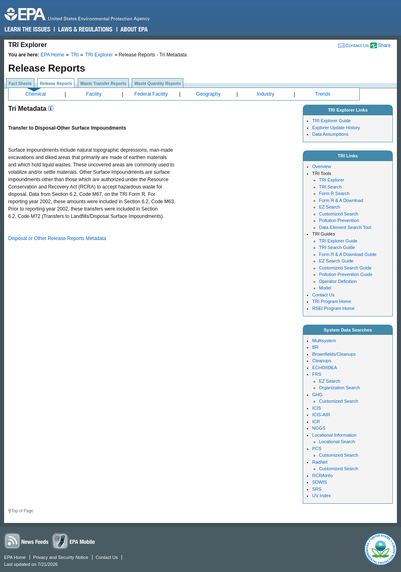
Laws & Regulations (84, 29)
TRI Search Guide (337, 247)
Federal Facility (150, 94)
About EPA (133, 29)
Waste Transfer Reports (103, 83)
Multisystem (324, 340)
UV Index (321, 495)
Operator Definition (338, 281)
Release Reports (56, 83)
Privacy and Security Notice (60, 557)
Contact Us (357, 45)
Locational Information (334, 435)
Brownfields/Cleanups (334, 354)
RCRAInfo (322, 475)
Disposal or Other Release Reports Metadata (57, 238)
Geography (208, 94)
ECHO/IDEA (324, 367)
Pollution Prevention (339, 220)
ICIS (316, 408)
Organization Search (339, 387)
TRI (75, 55)
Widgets (74, 541)
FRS (316, 374)
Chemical (35, 94)
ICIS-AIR (321, 414)
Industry (266, 94)
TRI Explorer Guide (331, 120)
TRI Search (330, 186)
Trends (323, 94)
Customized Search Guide (345, 267)
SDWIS (319, 482)
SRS (317, 489)
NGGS (318, 428)
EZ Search (329, 206)
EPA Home (52, 55)
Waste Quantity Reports (157, 83)
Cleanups (321, 360)
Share (384, 45)
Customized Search (338, 213)
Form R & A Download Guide (348, 254)
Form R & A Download (341, 200)
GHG (317, 394)
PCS (317, 448)
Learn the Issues (27, 29)
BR (315, 347)
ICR (316, 421)
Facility (93, 94)
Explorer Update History (336, 127)
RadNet (319, 462)
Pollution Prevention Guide (345, 274)
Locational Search (337, 441)
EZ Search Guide (336, 260)
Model (325, 287)
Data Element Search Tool (345, 227)
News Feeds (26, 541)
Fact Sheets (20, 83)
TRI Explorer (99, 55)
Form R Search (334, 193)
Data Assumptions (330, 134)
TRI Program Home (331, 301)
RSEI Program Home (333, 308)
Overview (321, 166)
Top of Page (22, 511)
